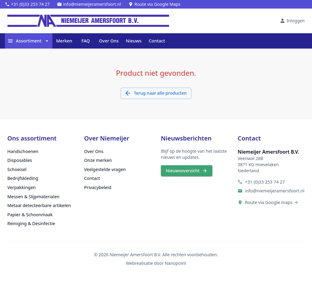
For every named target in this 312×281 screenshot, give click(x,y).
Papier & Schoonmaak (30, 214)
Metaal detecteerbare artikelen (39, 205)
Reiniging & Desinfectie (31, 223)
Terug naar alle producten (156, 93)
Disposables (19, 160)
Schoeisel (17, 169)
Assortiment (28, 41)
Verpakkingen (21, 187)
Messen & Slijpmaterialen (33, 196)
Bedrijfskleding (22, 178)
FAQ (85, 41)
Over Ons (108, 41)
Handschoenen (22, 151)
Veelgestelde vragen (105, 169)
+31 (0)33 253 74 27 (265, 182)
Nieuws (133, 41)
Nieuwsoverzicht (186, 171)
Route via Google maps (268, 202)
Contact (156, 41)
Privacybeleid (97, 187)
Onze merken (98, 160)
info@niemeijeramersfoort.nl (274, 191)
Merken (64, 41)
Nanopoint (175, 263)
